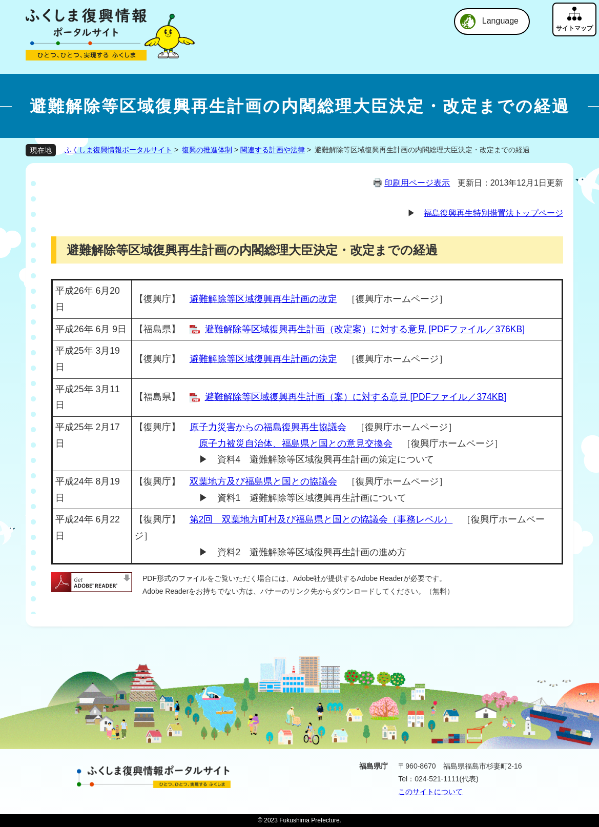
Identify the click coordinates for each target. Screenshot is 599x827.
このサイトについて (430, 792)
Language (500, 20)
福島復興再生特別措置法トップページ (493, 213)
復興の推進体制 (207, 150)
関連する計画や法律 (272, 150)
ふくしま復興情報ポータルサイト (118, 150)
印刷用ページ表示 (417, 182)
